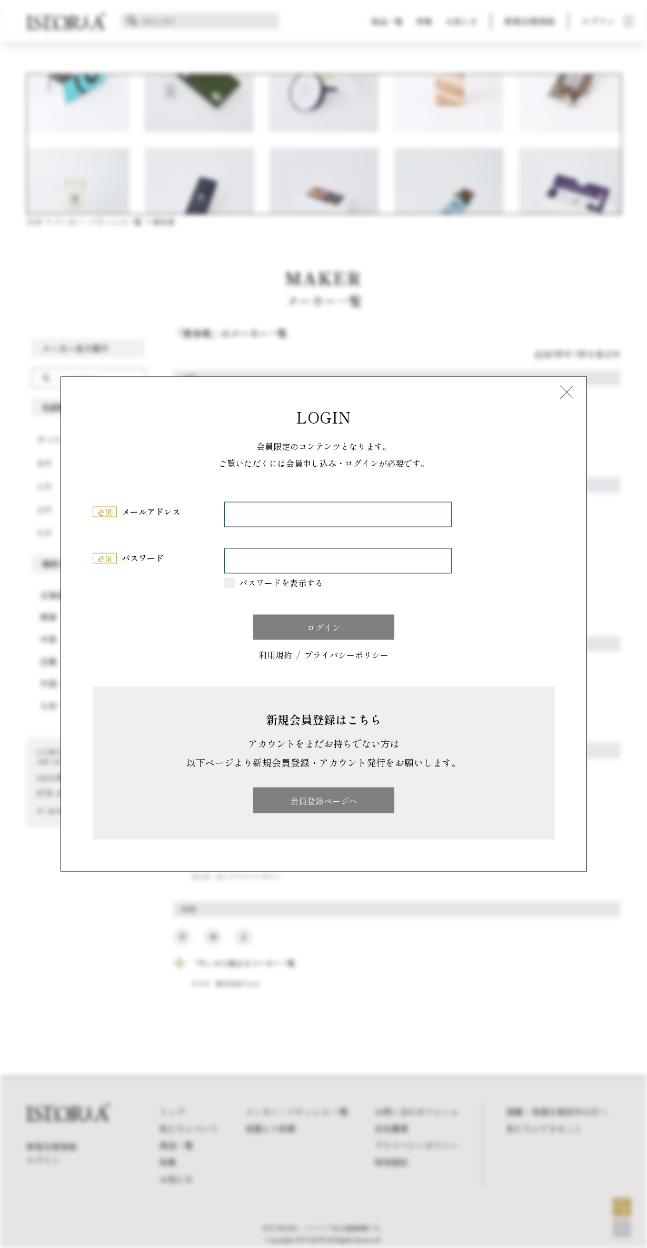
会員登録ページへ (323, 800)
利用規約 (275, 655)
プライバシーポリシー (346, 655)
